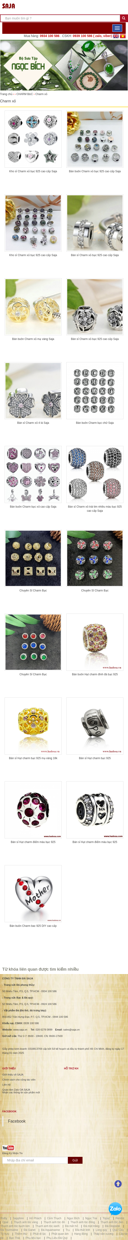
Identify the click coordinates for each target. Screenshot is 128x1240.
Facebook (17, 1121)
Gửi (75, 1160)
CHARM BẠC (24, 94)
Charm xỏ (41, 94)
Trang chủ (6, 94)
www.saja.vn (20, 1029)
